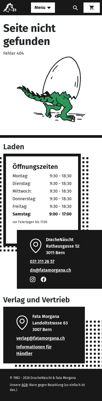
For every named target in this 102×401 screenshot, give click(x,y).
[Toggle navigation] (43, 7)
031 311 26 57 (42, 261)
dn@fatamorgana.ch (50, 270)
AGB (24, 385)
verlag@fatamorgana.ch (40, 338)
